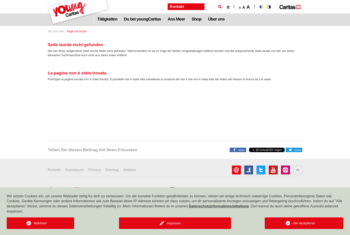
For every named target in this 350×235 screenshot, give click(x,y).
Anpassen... (175, 223)
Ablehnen (40, 223)
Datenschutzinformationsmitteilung (219, 206)
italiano (130, 170)
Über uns (216, 19)
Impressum (74, 170)
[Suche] (220, 6)
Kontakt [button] (177, 6)
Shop (197, 19)
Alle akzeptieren (304, 223)
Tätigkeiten (107, 19)
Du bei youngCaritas (142, 19)
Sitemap (112, 170)
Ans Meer (176, 19)
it (228, 7)
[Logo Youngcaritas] (78, 12)
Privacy (94, 170)
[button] (238, 150)
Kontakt (54, 170)
